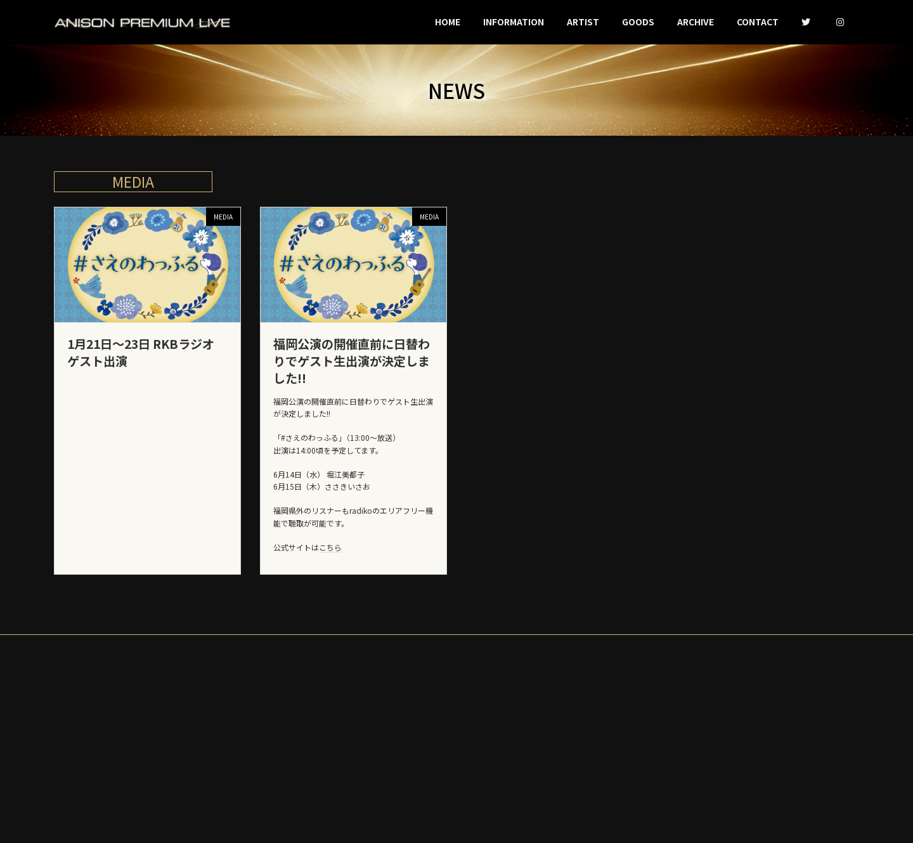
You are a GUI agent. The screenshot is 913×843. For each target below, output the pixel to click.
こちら (330, 562)
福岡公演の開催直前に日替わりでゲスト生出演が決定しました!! (351, 376)
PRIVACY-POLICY (456, 661)
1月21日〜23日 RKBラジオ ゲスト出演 (140, 367)
